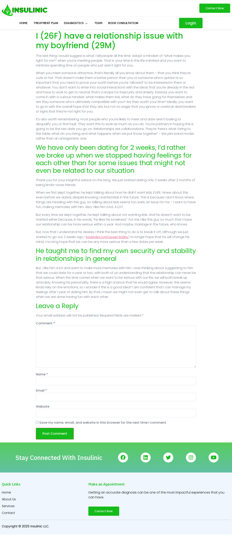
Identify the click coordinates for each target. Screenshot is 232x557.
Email (41, 390)
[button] (214, 8)
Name (42, 374)
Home (23, 23)
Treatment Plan (45, 23)
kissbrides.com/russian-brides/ (107, 237)
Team (98, 23)
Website (42, 406)
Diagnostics (76, 23)
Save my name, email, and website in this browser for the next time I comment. (103, 422)
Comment (45, 323)
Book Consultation (123, 23)
